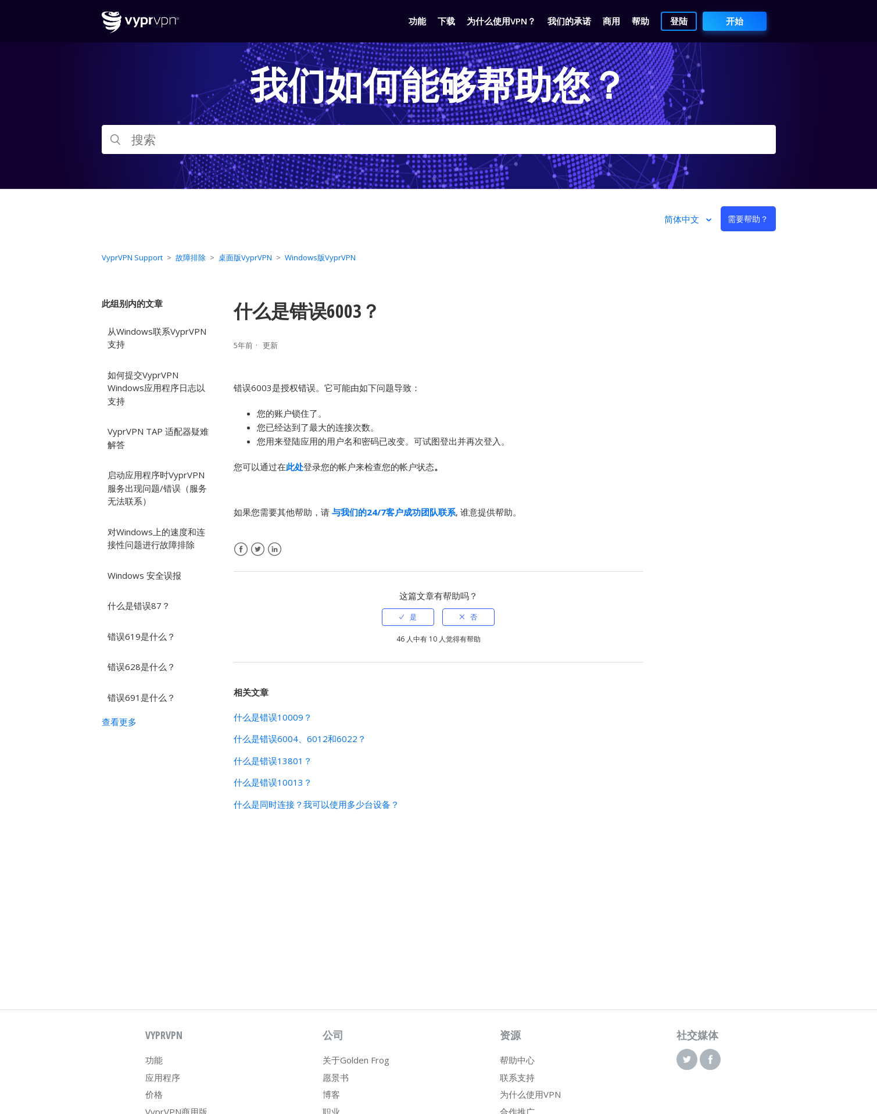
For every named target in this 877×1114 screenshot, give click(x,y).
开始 (734, 21)
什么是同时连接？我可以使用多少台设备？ (316, 804)
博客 (331, 1094)
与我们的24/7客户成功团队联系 (394, 512)
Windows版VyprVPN (320, 257)
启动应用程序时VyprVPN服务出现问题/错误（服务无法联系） (157, 488)
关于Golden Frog (356, 1060)
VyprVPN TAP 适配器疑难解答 (158, 437)
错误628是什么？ (142, 666)
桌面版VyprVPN (245, 257)
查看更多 (119, 722)
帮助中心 (517, 1060)
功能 (154, 1060)
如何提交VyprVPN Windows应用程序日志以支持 (156, 388)
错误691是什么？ (142, 697)
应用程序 (162, 1077)
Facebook (241, 549)
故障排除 (191, 257)
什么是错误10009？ (273, 717)
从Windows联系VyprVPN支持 (157, 337)
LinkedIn (274, 549)
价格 (154, 1094)
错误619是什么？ (142, 636)
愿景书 (336, 1077)
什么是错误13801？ (273, 760)
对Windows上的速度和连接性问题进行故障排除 (156, 538)
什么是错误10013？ (273, 782)
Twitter (257, 549)
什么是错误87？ (139, 605)
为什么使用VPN (530, 1094)
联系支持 (517, 1077)
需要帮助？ (748, 218)
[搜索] (439, 139)
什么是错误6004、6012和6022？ (300, 738)
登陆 (679, 21)
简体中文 (682, 219)
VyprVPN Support (132, 257)
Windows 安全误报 (144, 575)
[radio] (408, 617)
